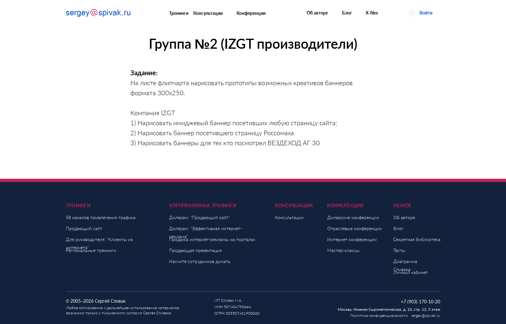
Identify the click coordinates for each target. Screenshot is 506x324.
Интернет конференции (352, 239)
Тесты (399, 250)
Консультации (289, 217)
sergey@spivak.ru (425, 315)
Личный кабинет (410, 272)
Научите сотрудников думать (199, 261)
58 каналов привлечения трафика (101, 217)
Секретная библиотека (416, 239)
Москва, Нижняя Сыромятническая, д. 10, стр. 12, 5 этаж (389, 309)
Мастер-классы (343, 250)
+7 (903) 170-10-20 (420, 301)
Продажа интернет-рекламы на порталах (212, 239)
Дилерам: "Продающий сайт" (199, 217)
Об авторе (404, 217)
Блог (398, 228)
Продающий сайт (84, 228)
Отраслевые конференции (354, 228)
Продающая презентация (195, 250)
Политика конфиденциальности (379, 315)
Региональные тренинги (91, 250)
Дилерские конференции (353, 217)
